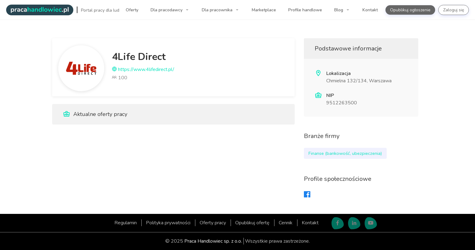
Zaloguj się (453, 10)
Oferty (132, 10)
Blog (339, 10)
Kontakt (370, 10)
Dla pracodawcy (167, 10)
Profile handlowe (305, 10)
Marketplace (264, 10)
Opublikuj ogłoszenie (410, 10)
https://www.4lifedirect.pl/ (143, 69)
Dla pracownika (218, 10)
